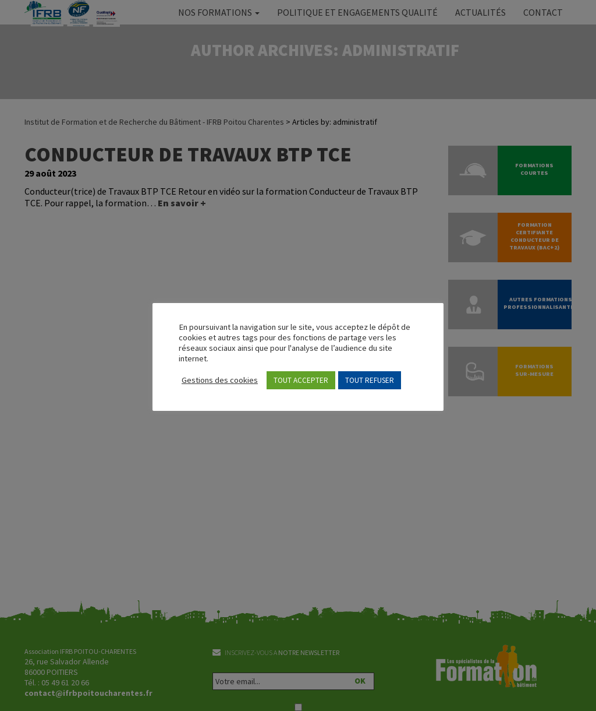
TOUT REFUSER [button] (369, 380)
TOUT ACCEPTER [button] (301, 380)
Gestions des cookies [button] (220, 380)
